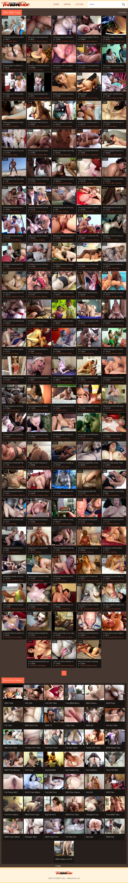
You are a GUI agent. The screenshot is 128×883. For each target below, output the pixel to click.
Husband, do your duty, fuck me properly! (114, 576)
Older (107, 126)
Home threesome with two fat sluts (114, 264)
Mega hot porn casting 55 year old (39, 548)
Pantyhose (66, 609)
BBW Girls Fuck (31, 725)
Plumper (83, 382)
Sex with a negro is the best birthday (39, 179)
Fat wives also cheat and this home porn (64, 37)
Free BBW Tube (112, 814)
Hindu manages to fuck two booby (114, 349)
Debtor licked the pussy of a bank (64, 605)
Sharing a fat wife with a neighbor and (64, 349)
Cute (122, 382)
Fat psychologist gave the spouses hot (14, 264)
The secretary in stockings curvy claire (14, 434)
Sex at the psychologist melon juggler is (114, 321)
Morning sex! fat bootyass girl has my (39, 151)
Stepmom (9, 70)
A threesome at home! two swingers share (39, 264)
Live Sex (79, 4)
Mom (15, 41)
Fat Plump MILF (11, 792)
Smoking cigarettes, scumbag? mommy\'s (89, 463)
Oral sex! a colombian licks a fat (114, 65)
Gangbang (42, 666)
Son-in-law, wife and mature (38, 491)
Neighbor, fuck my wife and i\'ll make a (114, 236)
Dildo (123, 41)
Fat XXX (89, 792)
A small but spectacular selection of (39, 661)
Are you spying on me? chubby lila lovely (14, 293)
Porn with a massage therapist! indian (89, 65)
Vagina (120, 353)
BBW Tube (9, 703)
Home (56, 4)
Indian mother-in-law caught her (64, 520)
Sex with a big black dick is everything (14, 491)
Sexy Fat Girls (112, 770)
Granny (33, 41)
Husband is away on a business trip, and (14, 576)
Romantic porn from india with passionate (14, 94)
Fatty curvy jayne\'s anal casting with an (39, 236)
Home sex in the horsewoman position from (39, 321)
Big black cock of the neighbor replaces (89, 264)
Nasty (47, 467)
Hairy (57, 268)
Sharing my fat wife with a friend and (114, 122)
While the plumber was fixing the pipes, (14, 378)
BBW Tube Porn (52, 837)
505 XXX (28, 703)
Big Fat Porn (50, 814)
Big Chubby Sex (72, 770)
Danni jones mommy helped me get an (39, 576)
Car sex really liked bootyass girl (39, 434)
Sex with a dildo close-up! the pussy (114, 37)
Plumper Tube (31, 837)
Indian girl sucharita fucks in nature (64, 321)
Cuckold (58, 183)
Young (8, 410)
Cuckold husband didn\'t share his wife (39, 349)
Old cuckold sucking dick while (89, 520)
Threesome (9, 268)
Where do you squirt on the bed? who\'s (89, 321)
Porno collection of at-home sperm (64, 122)
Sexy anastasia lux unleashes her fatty (39, 406)
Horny (92, 495)
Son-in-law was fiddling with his (89, 434)
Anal (19, 70)
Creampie (116, 41)
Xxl (88, 297)
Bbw (15, 70)
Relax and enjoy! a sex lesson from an (64, 94)
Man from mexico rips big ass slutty (89, 661)
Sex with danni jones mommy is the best (89, 548)
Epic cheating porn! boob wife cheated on (89, 349)
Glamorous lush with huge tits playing (114, 406)
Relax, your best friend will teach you (89, 151)
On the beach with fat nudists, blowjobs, (14, 179)
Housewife (116, 382)
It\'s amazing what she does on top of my (64, 406)
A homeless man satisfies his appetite (14, 236)
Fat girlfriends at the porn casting (14, 207)
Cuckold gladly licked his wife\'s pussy (114, 151)
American (14, 98)
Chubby (118, 183)
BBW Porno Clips (32, 814)
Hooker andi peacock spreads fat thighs (64, 264)
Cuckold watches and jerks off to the (64, 179)
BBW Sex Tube (11, 748)
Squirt (39, 41)
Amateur (8, 41)
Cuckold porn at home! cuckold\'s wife (39, 122)
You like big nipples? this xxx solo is (89, 37)
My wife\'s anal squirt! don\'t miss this (39, 37)
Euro (121, 637)
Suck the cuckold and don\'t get (89, 633)
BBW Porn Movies (12, 770)
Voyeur (45, 41)
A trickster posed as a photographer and (39, 378)
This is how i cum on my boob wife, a (64, 293)
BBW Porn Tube (72, 814)
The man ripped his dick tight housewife (64, 548)
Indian (96, 70)
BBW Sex (110, 792)
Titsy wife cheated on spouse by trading (89, 406)
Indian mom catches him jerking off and (114, 94)
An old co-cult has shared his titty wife (89, 378)
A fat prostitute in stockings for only (14, 406)
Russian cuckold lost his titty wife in (39, 65)
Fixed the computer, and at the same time (39, 207)
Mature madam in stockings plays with (114, 491)
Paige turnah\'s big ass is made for (39, 463)
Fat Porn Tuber (51, 748)
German (72, 552)
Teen (32, 353)
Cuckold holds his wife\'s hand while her (14, 633)
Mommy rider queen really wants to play (114, 463)
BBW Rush (110, 703)
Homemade (45, 126)
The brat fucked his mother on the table (14, 37)
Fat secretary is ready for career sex (14, 65)
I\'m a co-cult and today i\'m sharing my (64, 378)
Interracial (41, 183)
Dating (67, 4)
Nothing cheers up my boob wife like (64, 236)
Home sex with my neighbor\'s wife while (64, 65)
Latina (32, 410)
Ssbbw (72, 41)
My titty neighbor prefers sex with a (114, 605)
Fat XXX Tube (51, 703)
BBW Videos (91, 703)
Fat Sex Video (72, 748)
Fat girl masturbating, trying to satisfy (39, 94)
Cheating (15, 126)
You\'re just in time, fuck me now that (114, 520)
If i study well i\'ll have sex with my (89, 576)
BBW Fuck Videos (12, 837)
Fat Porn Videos (11, 814)
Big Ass (17, 212)
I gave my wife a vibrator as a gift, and (64, 661)
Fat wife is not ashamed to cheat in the (114, 179)
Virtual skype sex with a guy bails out (64, 207)
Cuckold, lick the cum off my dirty (114, 434)
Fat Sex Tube (111, 725)
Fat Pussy (29, 770)
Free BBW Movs (72, 703)
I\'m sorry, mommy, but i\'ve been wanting (89, 122)
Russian (33, 70)
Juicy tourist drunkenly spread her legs (14, 520)
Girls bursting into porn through (64, 576)
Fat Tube (8, 725)
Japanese (94, 155)
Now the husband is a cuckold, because (64, 491)
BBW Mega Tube (113, 748)
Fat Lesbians (91, 770)
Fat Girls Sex (71, 837)
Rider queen (82, 94)
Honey (92, 297)
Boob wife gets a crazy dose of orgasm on (64, 434)
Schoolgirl (59, 155)
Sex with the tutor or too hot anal (14, 151)
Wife (121, 297)
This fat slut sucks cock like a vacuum (89, 605)
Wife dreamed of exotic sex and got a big (114, 207)
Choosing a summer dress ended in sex (114, 378)
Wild (70, 240)
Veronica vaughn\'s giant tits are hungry (89, 207)
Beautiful (67, 155)
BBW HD (89, 725)
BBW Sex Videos (73, 792)
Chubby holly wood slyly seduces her (39, 520)
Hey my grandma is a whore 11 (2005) (39, 293)
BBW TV (48, 725)
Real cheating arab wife (87, 491)
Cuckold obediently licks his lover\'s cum (39, 605)
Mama (18, 240)
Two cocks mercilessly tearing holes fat (14, 321)
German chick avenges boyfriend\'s (39, 633)
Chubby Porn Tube (32, 748)
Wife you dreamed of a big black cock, (14, 122)
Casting (33, 382)
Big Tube (89, 837)
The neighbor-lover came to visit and (14, 605)
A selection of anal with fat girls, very (14, 463)
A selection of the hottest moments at (114, 548)
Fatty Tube (70, 725)
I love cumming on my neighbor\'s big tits (64, 633)
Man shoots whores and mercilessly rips (89, 293)
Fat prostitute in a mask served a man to (64, 463)
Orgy (111, 325)
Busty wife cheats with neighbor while (64, 151)
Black (71, 325)
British (32, 212)
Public (21, 98)
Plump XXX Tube (93, 748)
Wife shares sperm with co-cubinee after (89, 179)
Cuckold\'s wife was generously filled (14, 349)
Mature (94, 41)
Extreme (63, 666)
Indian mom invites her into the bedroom (89, 236)
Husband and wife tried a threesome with (14, 548)
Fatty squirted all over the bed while (114, 293)
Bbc (38, 126)
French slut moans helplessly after (114, 633)
